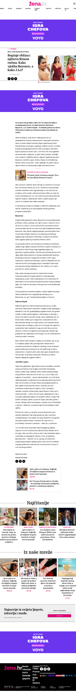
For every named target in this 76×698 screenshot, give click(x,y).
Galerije (19, 8)
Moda (2, 8)
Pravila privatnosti (34, 689)
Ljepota (48, 8)
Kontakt (26, 689)
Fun (75, 8)
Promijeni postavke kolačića (64, 689)
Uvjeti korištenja (53, 689)
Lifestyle (58, 8)
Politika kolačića (43, 689)
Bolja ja (67, 9)
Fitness (13, 49)
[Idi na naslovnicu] (38, 5)
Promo (36, 674)
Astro (10, 8)
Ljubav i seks (37, 9)
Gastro (28, 8)
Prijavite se (59, 618)
